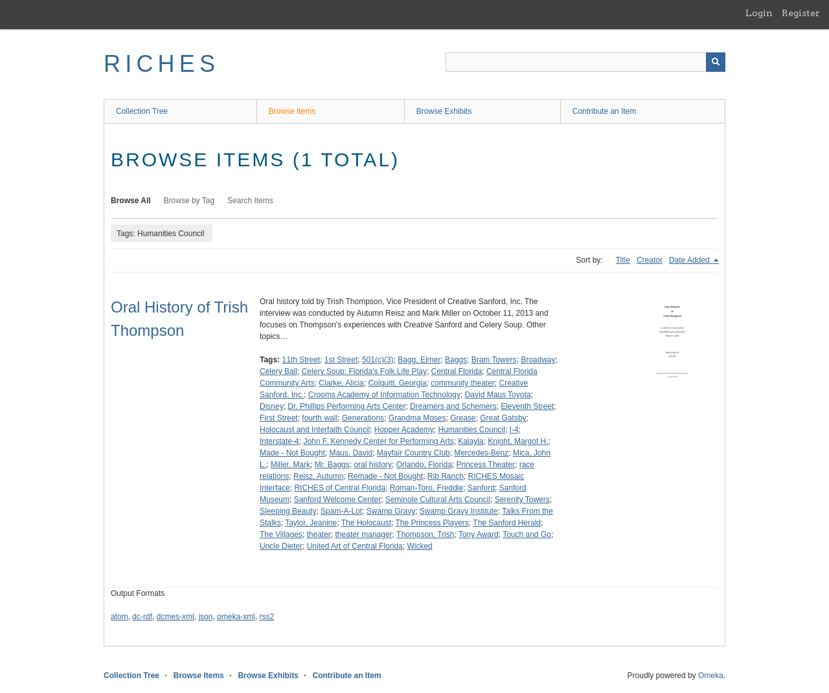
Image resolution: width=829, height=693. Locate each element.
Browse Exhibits (443, 111)
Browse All (131, 200)
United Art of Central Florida (355, 546)
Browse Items (292, 111)
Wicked (419, 546)
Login (759, 13)
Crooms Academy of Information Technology (384, 394)
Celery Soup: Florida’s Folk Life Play (364, 371)
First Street (279, 418)
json (205, 616)
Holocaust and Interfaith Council (315, 429)
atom (119, 616)
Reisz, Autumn (318, 476)
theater (319, 534)
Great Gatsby (503, 418)
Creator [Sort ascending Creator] (650, 260)
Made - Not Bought (292, 452)
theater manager (363, 534)
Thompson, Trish (425, 534)
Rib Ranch (445, 476)
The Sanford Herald (507, 522)
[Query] (585, 62)
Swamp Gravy (391, 511)
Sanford (481, 487)
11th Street (301, 359)
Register (801, 13)
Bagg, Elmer (419, 359)
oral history (373, 464)
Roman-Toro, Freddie (426, 487)
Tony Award (479, 534)
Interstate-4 (279, 441)
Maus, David (350, 452)
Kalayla (470, 441)
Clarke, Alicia (341, 383)
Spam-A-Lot (341, 511)
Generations (363, 418)
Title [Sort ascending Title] (623, 260)
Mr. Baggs (332, 464)
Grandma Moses (417, 418)
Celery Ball (278, 371)
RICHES (162, 63)
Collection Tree (142, 111)
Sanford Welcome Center (337, 499)
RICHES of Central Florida (339, 487)
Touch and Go (527, 534)
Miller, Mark (290, 464)
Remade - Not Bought (385, 476)
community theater (463, 383)
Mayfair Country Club (413, 452)
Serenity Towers (522, 499)
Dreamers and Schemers (453, 406)
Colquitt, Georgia (397, 383)
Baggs (456, 359)
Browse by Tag (189, 200)
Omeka (710, 675)
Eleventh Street (527, 406)
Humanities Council (471, 429)
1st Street (341, 359)
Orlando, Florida (424, 464)
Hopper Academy (404, 429)
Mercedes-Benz (481, 452)
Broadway (538, 359)
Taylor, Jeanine (311, 522)
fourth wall (319, 418)
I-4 (514, 429)
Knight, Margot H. (518, 441)
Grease (462, 418)
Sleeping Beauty (288, 511)
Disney (272, 406)
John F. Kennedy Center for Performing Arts (378, 441)
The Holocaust (366, 522)
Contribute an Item (605, 111)
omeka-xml (236, 616)
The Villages (281, 534)
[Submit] (715, 62)
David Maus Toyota (498, 394)
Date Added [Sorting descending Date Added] (690, 260)
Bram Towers (494, 359)
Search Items (250, 200)
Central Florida (457, 371)
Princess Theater (485, 464)
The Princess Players (431, 522)
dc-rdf (142, 616)
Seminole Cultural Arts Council (437, 499)
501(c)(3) (378, 359)
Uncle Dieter (281, 546)
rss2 (266, 616)
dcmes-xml (175, 616)
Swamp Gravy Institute (459, 511)
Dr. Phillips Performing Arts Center (346, 406)
